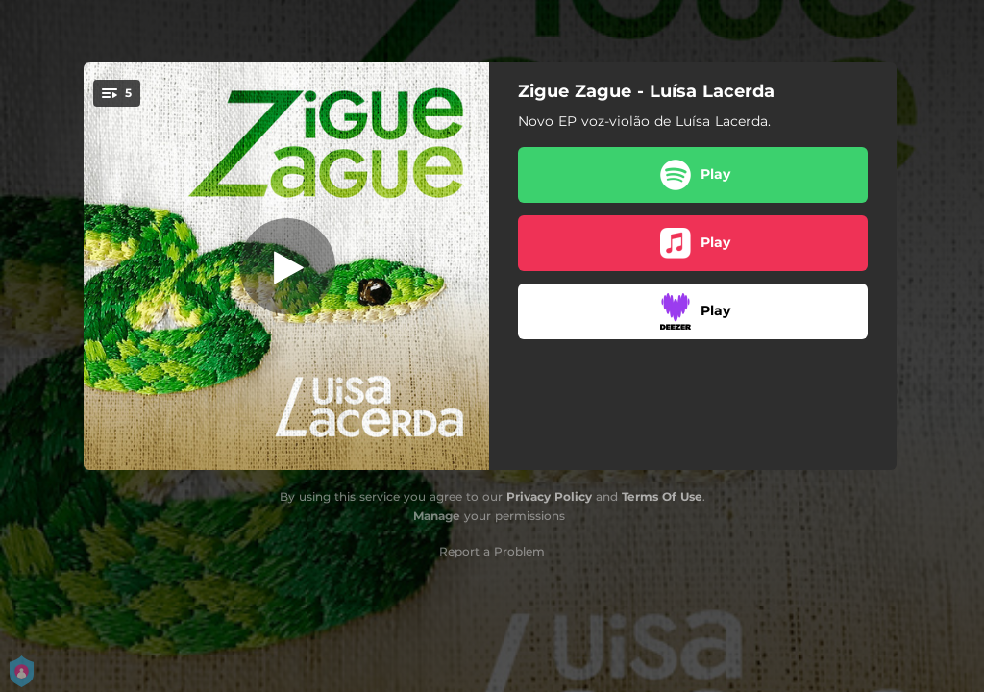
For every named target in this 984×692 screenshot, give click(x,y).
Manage (436, 515)
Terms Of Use (662, 496)
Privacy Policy (549, 496)
